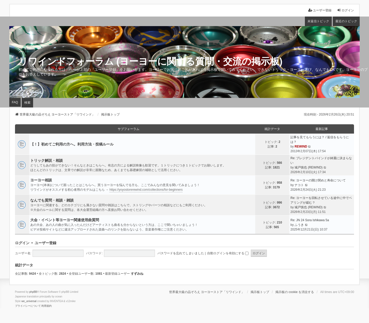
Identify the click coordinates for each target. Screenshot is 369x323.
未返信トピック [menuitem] (318, 21)
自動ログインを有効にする (227, 253)
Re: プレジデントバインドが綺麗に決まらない (321, 160)
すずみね (137, 273)
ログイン (22, 243)
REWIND (301, 146)
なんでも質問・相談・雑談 (52, 200)
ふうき (299, 225)
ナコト (299, 185)
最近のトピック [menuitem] (346, 21)
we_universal (28, 301)
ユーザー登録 (45, 243)
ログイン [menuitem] (345, 10)
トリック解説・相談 (46, 160)
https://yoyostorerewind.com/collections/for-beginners (146, 189)
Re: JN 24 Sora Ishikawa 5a (309, 220)
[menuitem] (28, 306)
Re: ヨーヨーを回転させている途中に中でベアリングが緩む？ (321, 200)
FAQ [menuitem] (15, 102)
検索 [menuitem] (27, 102)
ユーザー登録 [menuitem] (320, 10)
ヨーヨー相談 (41, 180)
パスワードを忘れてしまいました (180, 253)
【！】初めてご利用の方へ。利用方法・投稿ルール (72, 144)
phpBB (33, 291)
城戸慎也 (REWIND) (308, 167)
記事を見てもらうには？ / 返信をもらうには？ (319, 139)
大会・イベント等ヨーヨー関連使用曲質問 (64, 220)
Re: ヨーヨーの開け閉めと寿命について (318, 180)
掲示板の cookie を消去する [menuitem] (294, 292)
